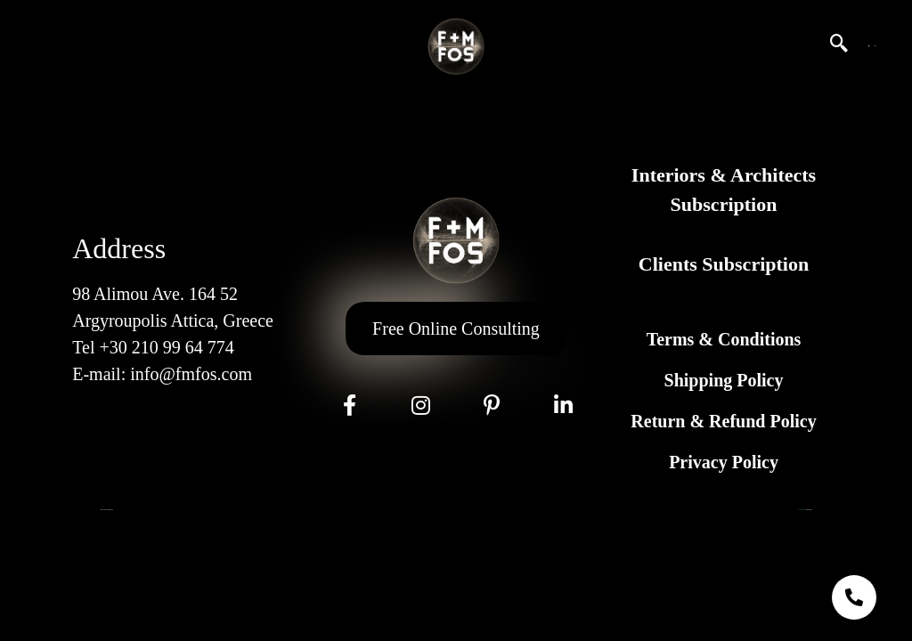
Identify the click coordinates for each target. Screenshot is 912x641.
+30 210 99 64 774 (166, 347)
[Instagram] (420, 405)
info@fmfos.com (191, 374)
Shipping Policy (724, 380)
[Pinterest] (492, 405)
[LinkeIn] (563, 405)
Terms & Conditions (724, 339)
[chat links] (854, 597)
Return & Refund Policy (723, 421)
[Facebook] (349, 405)
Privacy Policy (723, 462)
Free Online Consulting (456, 328)
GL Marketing (801, 509)
